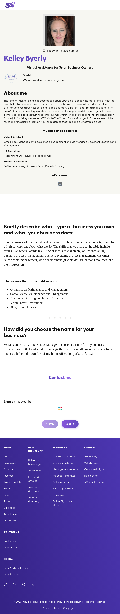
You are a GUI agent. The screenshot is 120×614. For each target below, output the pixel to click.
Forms (7, 488)
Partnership (10, 541)
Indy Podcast (11, 574)
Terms (57, 608)
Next (70, 424)
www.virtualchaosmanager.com (44, 80)
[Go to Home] (10, 5)
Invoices (8, 476)
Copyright (69, 608)
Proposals (10, 463)
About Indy (90, 456)
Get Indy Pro (11, 520)
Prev (49, 424)
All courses (34, 470)
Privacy (46, 608)
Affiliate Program (94, 482)
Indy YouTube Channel (17, 568)
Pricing (8, 456)
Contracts (10, 469)
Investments (10, 547)
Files (6, 495)
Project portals (12, 482)
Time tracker (11, 514)
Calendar (9, 508)
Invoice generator (63, 488)
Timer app (58, 495)
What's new (91, 463)
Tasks (7, 501)
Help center (91, 476)
